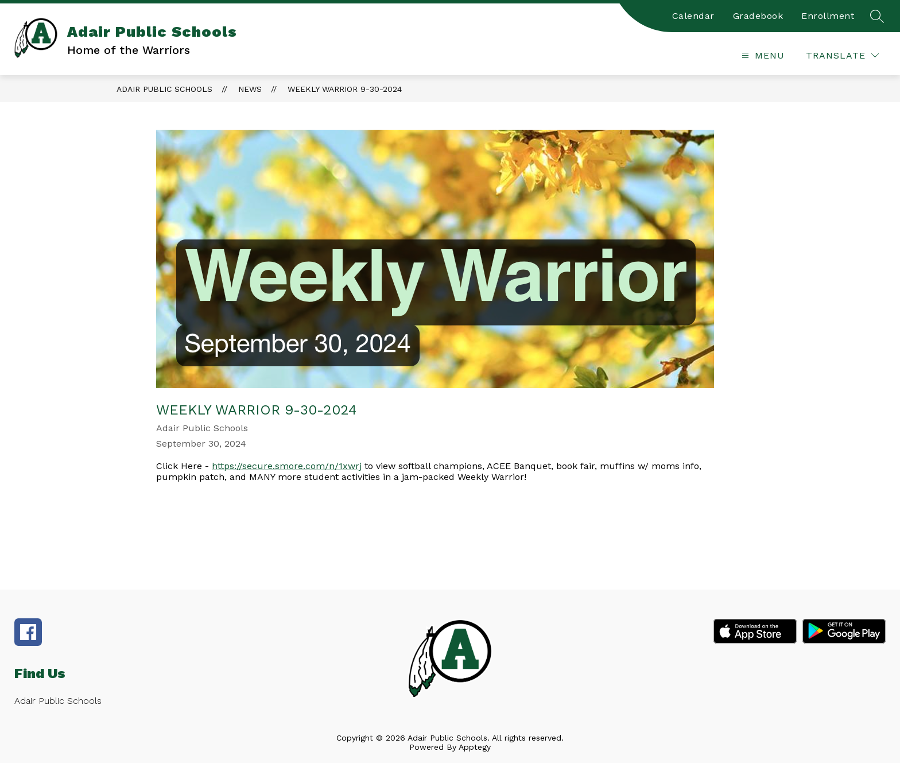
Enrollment (827, 15)
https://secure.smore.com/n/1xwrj (287, 465)
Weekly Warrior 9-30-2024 (345, 89)
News (250, 89)
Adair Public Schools (164, 89)
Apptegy (475, 747)
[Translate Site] (842, 55)
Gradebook (758, 15)
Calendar (693, 15)
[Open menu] (762, 55)
